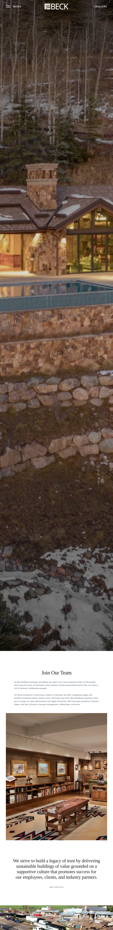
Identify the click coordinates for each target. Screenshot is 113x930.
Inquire (101, 6)
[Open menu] (13, 6)
